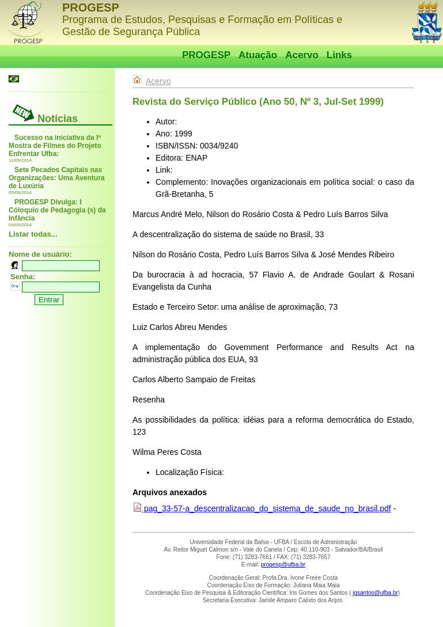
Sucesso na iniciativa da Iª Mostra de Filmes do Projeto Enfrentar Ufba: (55, 146)
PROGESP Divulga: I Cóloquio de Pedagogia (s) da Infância (57, 210)
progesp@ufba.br (283, 564)
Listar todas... (33, 234)
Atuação (257, 55)
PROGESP (206, 55)
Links (339, 55)
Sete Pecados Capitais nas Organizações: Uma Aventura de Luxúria (57, 178)
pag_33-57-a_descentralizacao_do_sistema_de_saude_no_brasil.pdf (261, 508)
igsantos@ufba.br (375, 593)
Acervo (302, 55)
